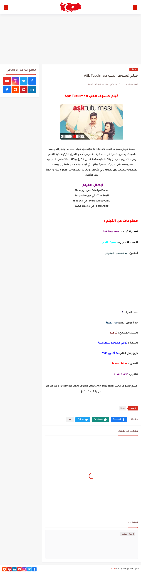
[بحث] (6, 7)
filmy (133, 69)
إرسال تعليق (127, 534)
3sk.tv (113, 569)
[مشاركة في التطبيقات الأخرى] (70, 419)
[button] (119, 419)
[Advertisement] (70, 39)
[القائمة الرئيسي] (135, 7)
